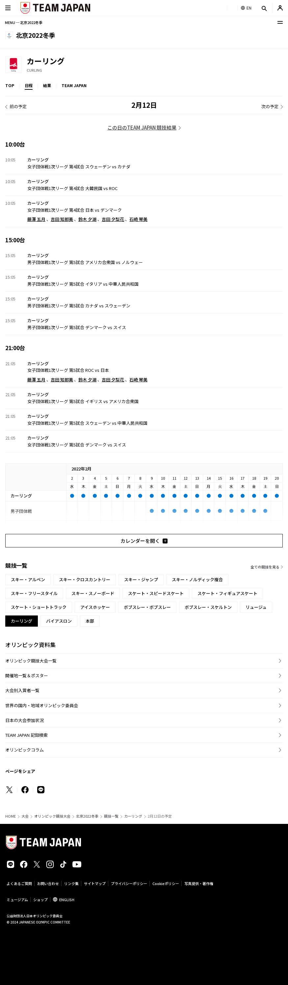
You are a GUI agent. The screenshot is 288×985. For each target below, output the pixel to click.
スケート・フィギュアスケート (227, 593)
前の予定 (18, 106)
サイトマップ (95, 883)
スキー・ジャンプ (141, 579)
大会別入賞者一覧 (22, 690)
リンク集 (71, 883)
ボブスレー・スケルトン (208, 607)
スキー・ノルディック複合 (197, 579)
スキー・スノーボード (92, 593)
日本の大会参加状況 (24, 720)
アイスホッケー (95, 607)
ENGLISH (66, 899)
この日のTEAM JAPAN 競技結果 (141, 127)
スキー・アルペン (28, 579)
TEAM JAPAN (74, 85)
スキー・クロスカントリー (84, 579)
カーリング (133, 816)
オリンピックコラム (24, 750)
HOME (10, 816)
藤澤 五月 (36, 219)
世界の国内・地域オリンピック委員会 (41, 705)
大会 (25, 816)
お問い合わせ (48, 883)
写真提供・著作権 (198, 883)
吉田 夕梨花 (113, 219)
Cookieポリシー (165, 883)
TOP (9, 85)
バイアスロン (59, 621)
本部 (90, 621)
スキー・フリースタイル (34, 593)
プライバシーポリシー (129, 883)
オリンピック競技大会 (52, 816)
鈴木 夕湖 (87, 219)
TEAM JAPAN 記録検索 (26, 735)
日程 (29, 85)
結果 (47, 85)
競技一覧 (111, 816)
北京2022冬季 (87, 816)
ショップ (40, 899)
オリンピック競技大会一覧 (31, 661)
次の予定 (269, 106)
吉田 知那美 (62, 219)
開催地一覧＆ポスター (26, 675)
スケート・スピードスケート (156, 593)
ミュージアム (17, 899)
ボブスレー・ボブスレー (147, 607)
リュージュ (256, 607)
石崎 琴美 (138, 219)
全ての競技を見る (264, 566)
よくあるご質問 (19, 883)
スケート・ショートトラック (38, 607)
